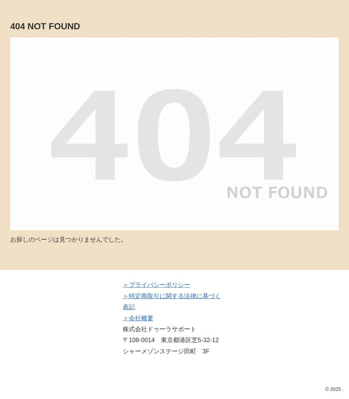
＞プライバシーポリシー (156, 284)
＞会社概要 (138, 318)
